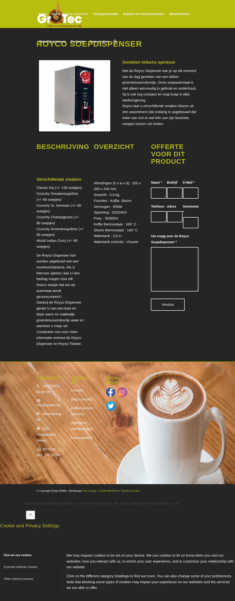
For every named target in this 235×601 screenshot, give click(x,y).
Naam (156, 182)
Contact (77, 390)
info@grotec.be (49, 405)
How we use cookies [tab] (18, 555)
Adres (171, 206)
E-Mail (189, 182)
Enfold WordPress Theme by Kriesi (119, 490)
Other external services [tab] (18, 579)
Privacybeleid (81, 438)
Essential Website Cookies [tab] (21, 567)
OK (31, 514)
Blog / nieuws (81, 399)
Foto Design (89, 490)
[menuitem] (43, 14)
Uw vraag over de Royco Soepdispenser (170, 239)
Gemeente (190, 209)
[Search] (115, 41)
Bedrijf (172, 182)
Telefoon (157, 206)
